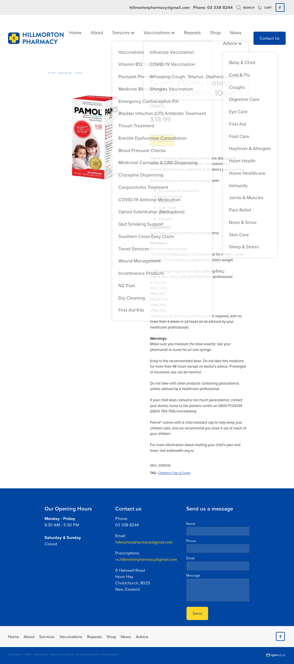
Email (190, 558)
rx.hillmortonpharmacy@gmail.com (146, 559)
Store (51, 73)
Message (193, 575)
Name (190, 523)
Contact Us (270, 38)
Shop (215, 32)
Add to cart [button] (162, 140)
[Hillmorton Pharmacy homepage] (36, 38)
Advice (232, 43)
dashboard (40, 654)
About (97, 32)
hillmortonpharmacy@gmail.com (159, 7)
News (236, 32)
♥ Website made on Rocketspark (97, 654)
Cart (265, 7)
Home (75, 32)
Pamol (79, 73)
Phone (191, 541)
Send (197, 613)
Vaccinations (159, 32)
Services (123, 32)
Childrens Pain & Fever (174, 473)
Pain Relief (65, 73)
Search (245, 7)
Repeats (192, 32)
